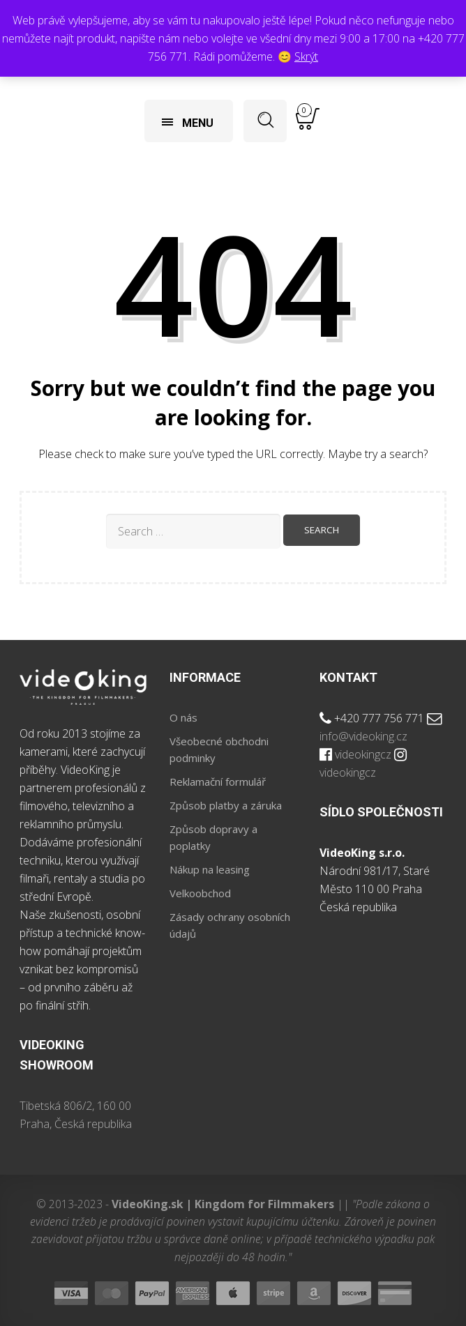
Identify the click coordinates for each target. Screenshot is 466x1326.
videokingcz (363, 754)
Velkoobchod (200, 893)
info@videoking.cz (363, 736)
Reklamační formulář (218, 781)
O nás (183, 717)
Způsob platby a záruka (226, 805)
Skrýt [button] (306, 56)
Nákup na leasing (210, 869)
